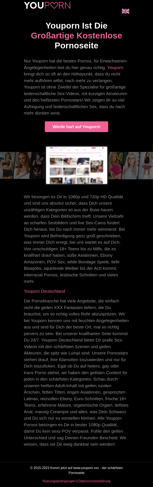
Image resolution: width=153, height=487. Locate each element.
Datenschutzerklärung (94, 481)
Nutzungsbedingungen (59, 481)
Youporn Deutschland (44, 291)
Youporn (115, 67)
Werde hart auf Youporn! (76, 126)
